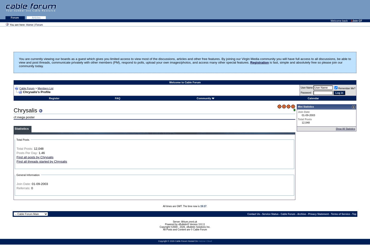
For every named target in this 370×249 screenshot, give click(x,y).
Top (354, 214)
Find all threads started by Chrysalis (41, 161)
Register (54, 98)
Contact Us (253, 214)
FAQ (117, 98)
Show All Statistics (345, 129)
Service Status (270, 214)
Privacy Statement (318, 214)
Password (306, 92)
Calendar (313, 98)
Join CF (356, 20)
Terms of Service (340, 214)
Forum (15, 17)
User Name (307, 87)
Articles (36, 17)
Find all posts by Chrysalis (34, 157)
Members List (45, 88)
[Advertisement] (312, 9)
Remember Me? (344, 88)
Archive (301, 214)
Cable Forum (27, 88)
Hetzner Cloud (205, 241)
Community (206, 98)
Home (29, 24)
